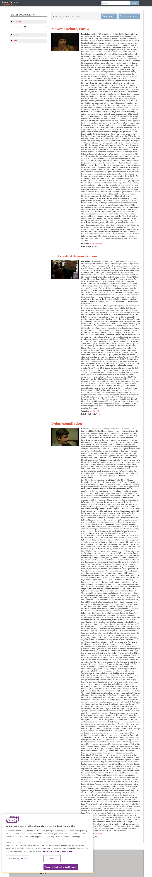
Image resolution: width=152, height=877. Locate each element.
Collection (17, 21)
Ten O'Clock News (96, 243)
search (134, 3)
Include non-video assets (71, 16)
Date (15, 40)
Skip (52, 858)
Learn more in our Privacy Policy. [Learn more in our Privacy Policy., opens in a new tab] (58, 851)
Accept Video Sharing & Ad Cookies (60, 867)
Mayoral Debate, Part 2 (70, 28)
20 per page (108, 16)
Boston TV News (10, 3)
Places (15, 35)
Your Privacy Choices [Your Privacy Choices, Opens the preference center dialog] (17, 858)
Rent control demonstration (74, 256)
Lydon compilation (66, 423)
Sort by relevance (128, 16)
